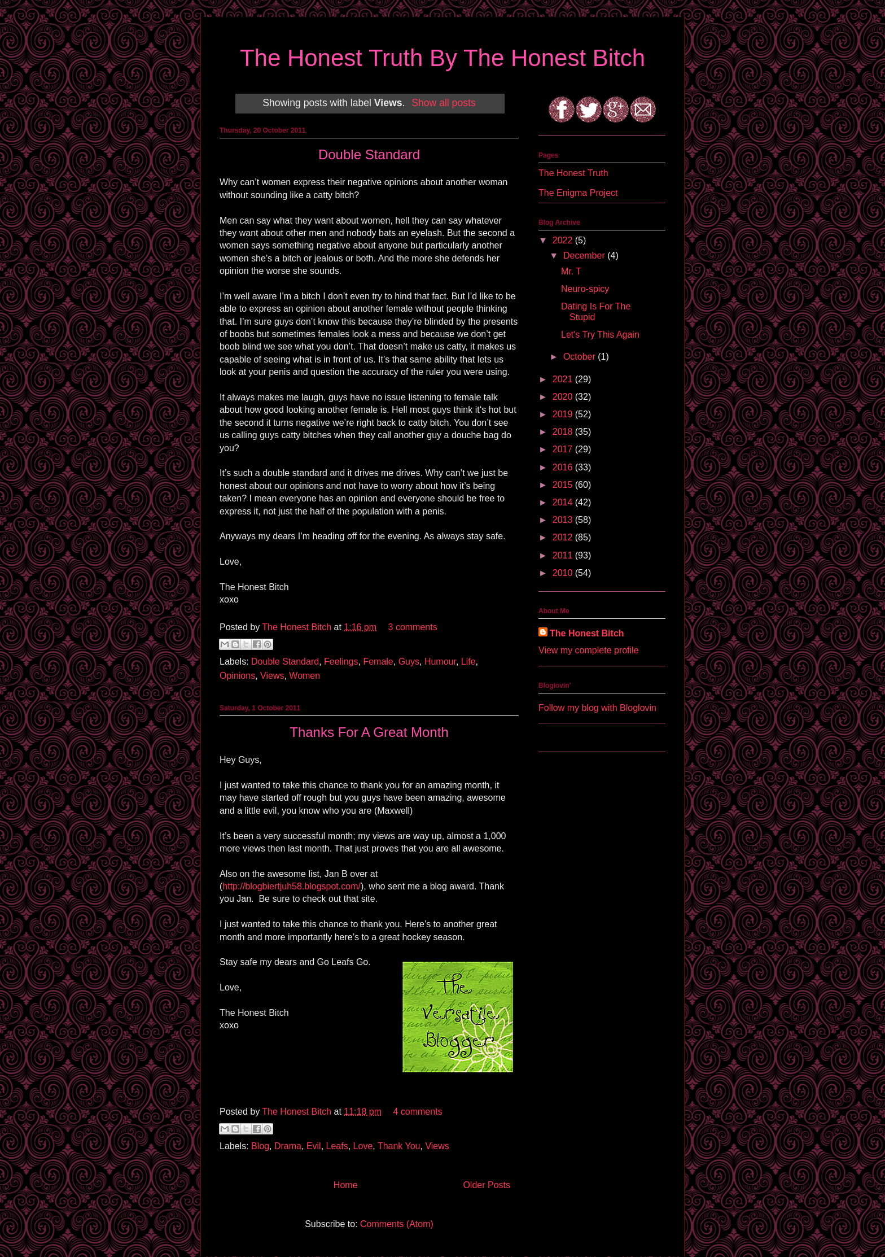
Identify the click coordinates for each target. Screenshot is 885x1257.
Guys (408, 661)
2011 (564, 555)
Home (346, 1185)
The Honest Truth (573, 173)
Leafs (337, 1146)
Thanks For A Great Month (369, 732)
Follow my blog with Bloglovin (597, 708)
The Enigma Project (578, 193)
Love (363, 1146)
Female (378, 661)
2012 (564, 537)
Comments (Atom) (396, 1224)
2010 (564, 573)
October (580, 356)
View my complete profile (588, 650)
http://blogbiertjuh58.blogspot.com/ (291, 886)
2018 (564, 432)
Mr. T (571, 271)
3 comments (412, 627)
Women (304, 675)
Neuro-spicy (585, 289)
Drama (287, 1146)
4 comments (417, 1111)
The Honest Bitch (298, 627)
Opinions (237, 675)
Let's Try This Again (600, 334)
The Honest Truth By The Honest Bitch (442, 58)
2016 (564, 467)
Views (272, 675)
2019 (564, 414)
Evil (313, 1146)
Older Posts (486, 1185)
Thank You (399, 1146)
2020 (564, 396)
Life (468, 661)
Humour (440, 661)
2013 (564, 520)
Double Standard (369, 154)
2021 (564, 379)
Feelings (341, 661)
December (585, 255)
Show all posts (443, 102)
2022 (564, 240)
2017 (564, 449)
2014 (564, 502)
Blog (260, 1146)
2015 (564, 485)
